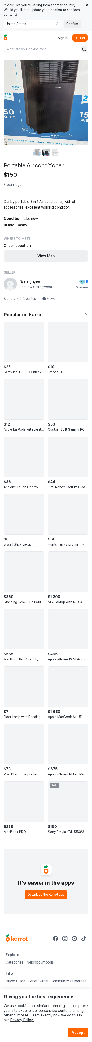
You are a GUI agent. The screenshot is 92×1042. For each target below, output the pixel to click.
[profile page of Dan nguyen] (10, 284)
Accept (78, 1032)
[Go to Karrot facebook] (55, 938)
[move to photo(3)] (55, 152)
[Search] (84, 49)
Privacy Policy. (22, 1020)
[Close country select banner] (87, 5)
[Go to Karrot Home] (17, 938)
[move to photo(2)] (46, 152)
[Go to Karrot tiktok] (83, 938)
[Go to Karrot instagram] (65, 938)
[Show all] (86, 314)
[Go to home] (5, 37)
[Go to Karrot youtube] (74, 938)
